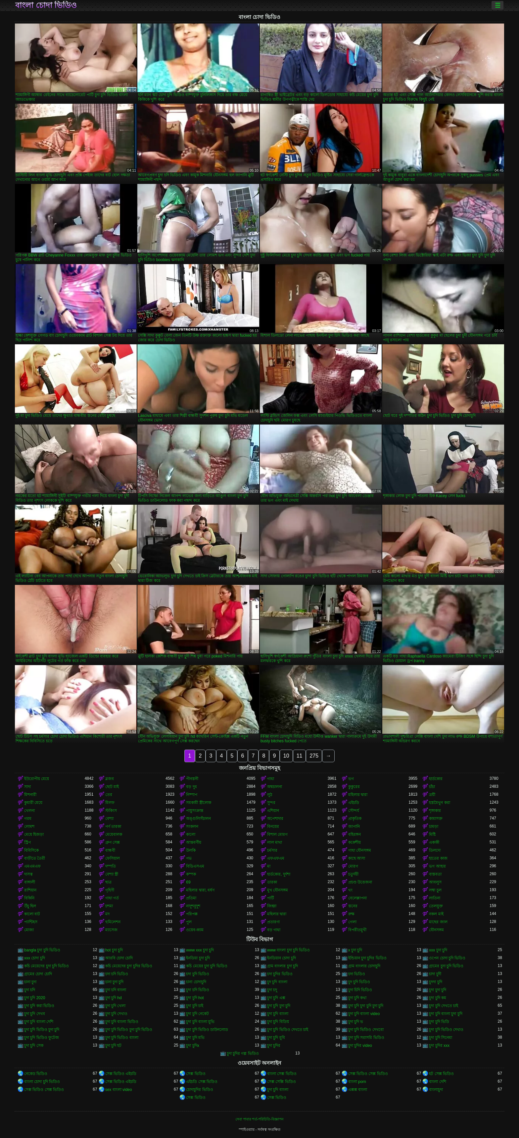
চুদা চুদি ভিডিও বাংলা (121, 1037)
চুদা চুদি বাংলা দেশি (38, 1021)
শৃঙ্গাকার (435, 810)
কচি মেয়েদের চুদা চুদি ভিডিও (46, 966)
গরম (27, 818)
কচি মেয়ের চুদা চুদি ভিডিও (206, 966)
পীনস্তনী (192, 778)
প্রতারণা (273, 922)
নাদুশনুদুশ (193, 906)
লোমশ (29, 826)
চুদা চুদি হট (113, 1045)
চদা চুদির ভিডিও (280, 974)
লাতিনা (434, 898)
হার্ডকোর (436, 778)
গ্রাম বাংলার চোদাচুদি (364, 966)
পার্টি (270, 898)
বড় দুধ (191, 786)
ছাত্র (108, 882)
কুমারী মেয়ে (33, 802)
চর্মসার (272, 850)
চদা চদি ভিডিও (116, 974)
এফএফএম (275, 858)
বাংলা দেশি (437, 1081)
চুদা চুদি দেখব (34, 1013)
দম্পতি (110, 866)
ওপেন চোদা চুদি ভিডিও (447, 958)
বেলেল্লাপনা (357, 898)
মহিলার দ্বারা (357, 794)
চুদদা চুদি (435, 982)
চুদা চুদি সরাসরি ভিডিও (366, 1037)
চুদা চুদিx (192, 1045)
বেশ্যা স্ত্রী (111, 874)
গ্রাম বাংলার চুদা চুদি (282, 966)
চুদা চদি (29, 990)
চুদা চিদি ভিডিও (360, 990)
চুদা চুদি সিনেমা (440, 1037)
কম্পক (191, 874)
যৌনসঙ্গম (436, 930)
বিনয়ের (273, 826)
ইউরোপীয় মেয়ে (36, 778)
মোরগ (353, 866)
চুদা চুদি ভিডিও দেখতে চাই (287, 1029)
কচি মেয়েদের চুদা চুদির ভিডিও (128, 966)
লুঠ (269, 794)
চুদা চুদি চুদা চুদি (278, 1005)
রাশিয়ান (30, 890)
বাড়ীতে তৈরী (34, 858)
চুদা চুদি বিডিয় (278, 1021)
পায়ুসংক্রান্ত (194, 810)
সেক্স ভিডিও (195, 1073)
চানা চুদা (30, 982)
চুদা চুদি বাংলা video (364, 1013)
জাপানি (354, 826)
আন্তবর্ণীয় (193, 842)
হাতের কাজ (438, 858)
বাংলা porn (357, 1081)
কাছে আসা (356, 858)
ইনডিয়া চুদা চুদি (198, 958)
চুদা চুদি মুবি (276, 1037)
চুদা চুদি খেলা (115, 1005)
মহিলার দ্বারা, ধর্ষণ (200, 890)
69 (188, 882)
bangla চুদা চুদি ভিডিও (42, 950)
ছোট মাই (112, 786)
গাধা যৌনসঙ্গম (359, 850)
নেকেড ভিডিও (35, 1073)
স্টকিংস (111, 810)
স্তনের (352, 906)
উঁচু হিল (30, 906)
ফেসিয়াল (112, 858)
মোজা (29, 930)
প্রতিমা (191, 898)
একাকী (434, 842)
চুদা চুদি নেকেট (197, 1013)
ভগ (351, 778)
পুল (189, 922)
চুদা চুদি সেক (33, 1045)
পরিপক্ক (192, 914)
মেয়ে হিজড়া (34, 834)
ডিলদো (435, 850)
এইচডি (353, 802)
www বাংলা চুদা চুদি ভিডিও (288, 950)
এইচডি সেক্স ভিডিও (201, 1081)
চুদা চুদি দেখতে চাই (443, 1005)
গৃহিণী (109, 890)
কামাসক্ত (436, 818)
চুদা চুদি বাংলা (277, 1013)
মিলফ (110, 802)
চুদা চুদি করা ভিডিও (39, 1005)
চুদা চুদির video (360, 1045)
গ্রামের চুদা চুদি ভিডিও (446, 966)
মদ (107, 914)
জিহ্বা (271, 906)
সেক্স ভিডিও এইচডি (121, 1073)
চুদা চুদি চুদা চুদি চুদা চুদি (366, 1005)
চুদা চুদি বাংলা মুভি (200, 1021)
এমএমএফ (32, 866)
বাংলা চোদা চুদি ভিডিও (42, 1081)
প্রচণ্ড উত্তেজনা (360, 882)
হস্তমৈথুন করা (439, 802)
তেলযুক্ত (436, 906)
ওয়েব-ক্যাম (195, 930)
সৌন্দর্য (353, 810)
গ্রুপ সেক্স (112, 842)
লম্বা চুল (435, 890)
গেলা (352, 922)
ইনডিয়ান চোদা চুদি (281, 958)
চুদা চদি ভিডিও (197, 990)
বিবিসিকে (31, 850)
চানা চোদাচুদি (196, 982)
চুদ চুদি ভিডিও (359, 982)
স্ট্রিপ (27, 842)
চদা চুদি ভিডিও (197, 974)
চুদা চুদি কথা (357, 998)
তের (108, 794)
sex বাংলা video (118, 1089)
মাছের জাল (438, 922)
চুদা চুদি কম (437, 998)
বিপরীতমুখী (357, 930)
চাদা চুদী (435, 974)
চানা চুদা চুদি (114, 982)
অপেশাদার (275, 818)
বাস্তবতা (435, 874)
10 (286, 756)
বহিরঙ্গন (354, 834)
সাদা (27, 786)
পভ (189, 858)
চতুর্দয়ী (353, 874)
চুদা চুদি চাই (194, 1005)
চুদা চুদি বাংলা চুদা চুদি (445, 1013)
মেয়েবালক (113, 834)
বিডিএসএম (195, 866)
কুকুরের (354, 786)
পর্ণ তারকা (113, 826)
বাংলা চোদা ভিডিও (46, 5)
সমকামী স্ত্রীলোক (198, 802)
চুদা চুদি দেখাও (116, 1013)
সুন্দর (271, 802)
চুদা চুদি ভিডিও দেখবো (366, 1029)
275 (313, 756)
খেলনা (29, 810)
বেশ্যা (109, 818)
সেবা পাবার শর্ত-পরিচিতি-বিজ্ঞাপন (259, 1119)
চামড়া (433, 826)
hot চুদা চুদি (114, 950)
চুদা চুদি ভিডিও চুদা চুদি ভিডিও (129, 1029)
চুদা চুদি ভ (355, 1021)
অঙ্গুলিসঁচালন (198, 818)
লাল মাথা (274, 842)
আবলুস (435, 882)
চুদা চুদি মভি (195, 1037)
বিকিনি (29, 898)
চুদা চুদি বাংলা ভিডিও (121, 1021)
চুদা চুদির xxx (439, 1045)
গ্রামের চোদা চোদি (38, 974)
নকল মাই (436, 914)
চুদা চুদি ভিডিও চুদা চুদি (41, 1029)
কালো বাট (32, 914)
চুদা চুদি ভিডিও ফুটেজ (41, 1037)
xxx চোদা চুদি (34, 958)
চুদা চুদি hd (113, 998)
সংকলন (192, 826)
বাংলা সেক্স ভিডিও (282, 1073)
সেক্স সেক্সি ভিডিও (281, 1081)
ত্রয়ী (432, 794)
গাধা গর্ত (112, 898)
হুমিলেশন (112, 922)
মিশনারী (30, 794)
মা (268, 866)
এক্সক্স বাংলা (357, 1089)
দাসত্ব (28, 874)
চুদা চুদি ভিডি (439, 1021)
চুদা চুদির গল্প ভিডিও (243, 1053)
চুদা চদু (272, 990)
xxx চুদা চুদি (438, 950)
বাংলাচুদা (436, 1089)
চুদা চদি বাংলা (115, 990)
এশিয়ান (273, 810)
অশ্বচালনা (274, 786)
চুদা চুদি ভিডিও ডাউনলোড (207, 1029)
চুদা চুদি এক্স (276, 998)
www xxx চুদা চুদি (200, 950)
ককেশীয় (354, 842)
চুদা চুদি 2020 (34, 998)
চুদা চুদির (273, 1045)
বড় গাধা (273, 930)
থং (350, 890)
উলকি (191, 850)
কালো (190, 834)
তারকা (272, 882)
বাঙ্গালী (29, 882)
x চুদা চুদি (355, 950)
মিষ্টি (432, 834)
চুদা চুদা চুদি (437, 990)
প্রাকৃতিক (354, 818)
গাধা (270, 778)
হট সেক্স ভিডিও (441, 1073)
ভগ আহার (437, 866)
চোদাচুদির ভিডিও (199, 1089)
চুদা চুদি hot (195, 998)
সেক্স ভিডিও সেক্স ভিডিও (368, 1073)
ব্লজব (109, 778)
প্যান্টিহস (30, 922)
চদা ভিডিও (356, 974)
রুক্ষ (351, 914)
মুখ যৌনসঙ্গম (277, 890)
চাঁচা (432, 786)
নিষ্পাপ (191, 794)
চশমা (109, 906)
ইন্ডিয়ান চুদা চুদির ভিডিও (367, 958)
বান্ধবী (110, 850)
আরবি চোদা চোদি (119, 958)
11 (300, 756)
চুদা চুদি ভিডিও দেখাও (446, 1029)
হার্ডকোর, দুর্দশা (278, 874)
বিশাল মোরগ (277, 834)
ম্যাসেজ (111, 930)
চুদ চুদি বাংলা (277, 982)
